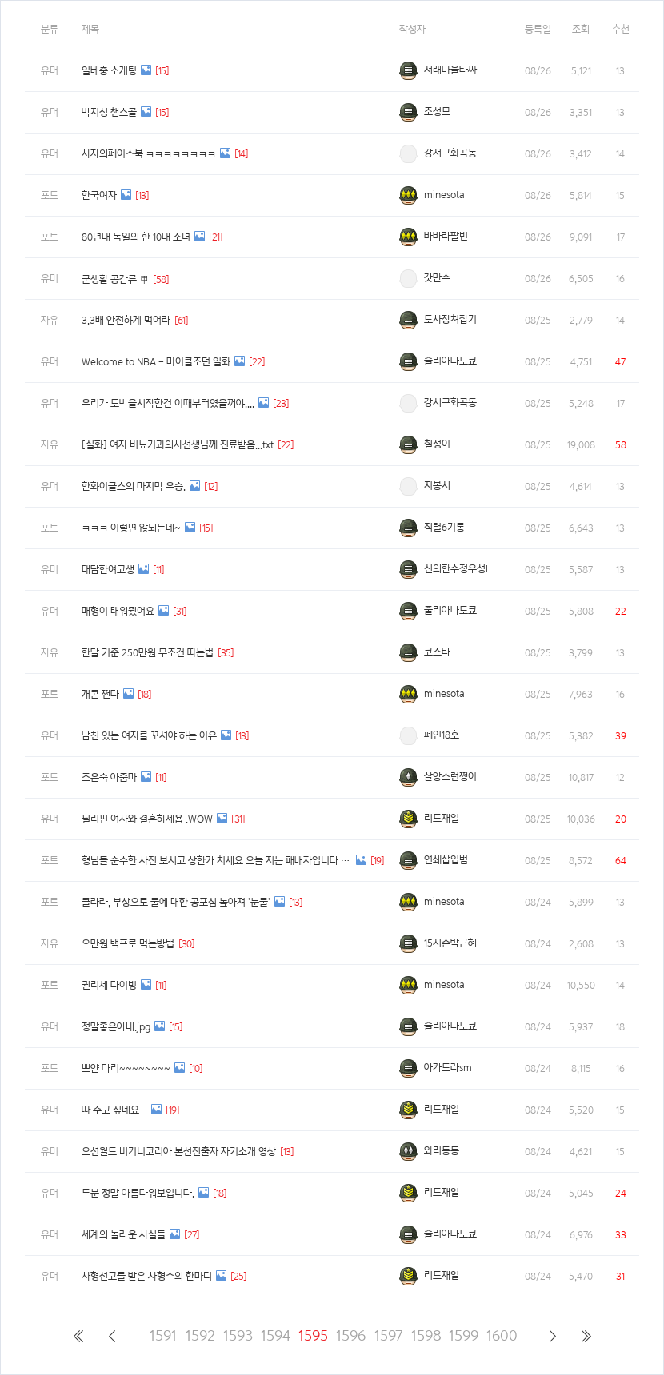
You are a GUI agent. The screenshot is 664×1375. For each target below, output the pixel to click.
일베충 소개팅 (109, 71)
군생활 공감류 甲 (115, 279)
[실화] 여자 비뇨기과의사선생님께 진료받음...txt (178, 445)
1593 (238, 1335)
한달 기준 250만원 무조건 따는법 (148, 653)
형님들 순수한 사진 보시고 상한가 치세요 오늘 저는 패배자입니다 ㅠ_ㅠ (216, 861)
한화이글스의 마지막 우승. (134, 486)
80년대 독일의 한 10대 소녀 (136, 237)
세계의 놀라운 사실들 (124, 1235)
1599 (463, 1335)
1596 (351, 1335)
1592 (200, 1335)
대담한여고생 (108, 570)
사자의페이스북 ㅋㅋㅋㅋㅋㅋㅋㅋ (149, 154)
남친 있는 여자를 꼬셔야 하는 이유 (149, 736)
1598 (426, 1335)
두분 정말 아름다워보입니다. (138, 1193)
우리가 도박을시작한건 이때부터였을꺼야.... (168, 403)
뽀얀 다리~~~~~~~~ (126, 1068)
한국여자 (99, 195)
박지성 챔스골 (109, 112)
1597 (388, 1335)
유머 (49, 71)
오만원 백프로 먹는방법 (128, 944)
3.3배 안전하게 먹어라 (126, 320)
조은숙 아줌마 (109, 777)
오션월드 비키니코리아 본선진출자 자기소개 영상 (179, 1152)
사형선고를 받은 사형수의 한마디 (147, 1276)
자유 (49, 320)
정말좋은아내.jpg (116, 1027)
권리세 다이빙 (109, 985)
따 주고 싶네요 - (114, 1110)
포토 (49, 195)
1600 (501, 1335)
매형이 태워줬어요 (118, 611)
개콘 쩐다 (100, 694)
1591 (163, 1335)
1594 (275, 1335)
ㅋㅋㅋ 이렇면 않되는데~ (131, 528)
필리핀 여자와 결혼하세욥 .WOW (147, 819)
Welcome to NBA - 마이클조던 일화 (156, 362)
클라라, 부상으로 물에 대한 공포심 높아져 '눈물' (176, 902)
